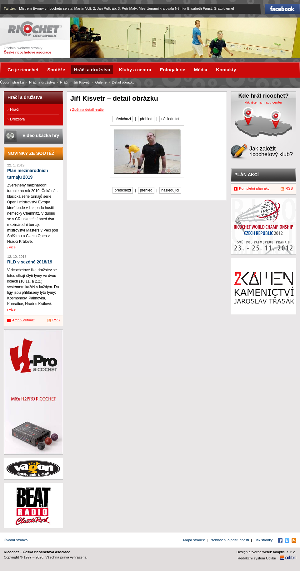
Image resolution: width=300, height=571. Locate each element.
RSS (56, 320)
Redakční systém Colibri (257, 558)
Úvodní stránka (12, 82)
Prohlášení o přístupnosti (229, 540)
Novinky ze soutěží (32, 153)
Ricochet (35, 29)
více (12, 247)
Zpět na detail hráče (88, 109)
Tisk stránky (263, 540)
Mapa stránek (194, 540)
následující (170, 119)
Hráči (64, 82)
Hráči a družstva (42, 82)
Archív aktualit (23, 320)
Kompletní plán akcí (254, 188)
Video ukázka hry (40, 135)
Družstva (17, 119)
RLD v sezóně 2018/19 (29, 262)
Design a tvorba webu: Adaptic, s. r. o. (266, 552)
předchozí (122, 119)
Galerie (101, 82)
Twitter (9, 8)
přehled (146, 119)
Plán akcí (246, 174)
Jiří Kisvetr (81, 82)
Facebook (282, 9)
